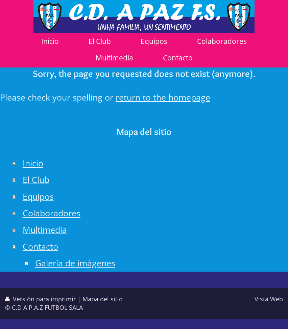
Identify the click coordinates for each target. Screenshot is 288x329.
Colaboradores (51, 213)
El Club (36, 179)
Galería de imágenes (75, 263)
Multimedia (45, 229)
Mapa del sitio (102, 299)
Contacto (40, 246)
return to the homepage (163, 97)
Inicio (33, 163)
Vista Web (269, 299)
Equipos (38, 196)
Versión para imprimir (41, 299)
